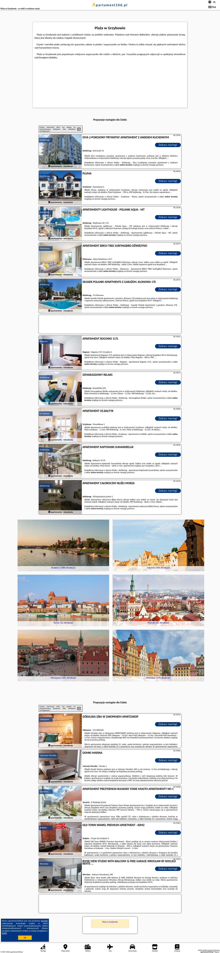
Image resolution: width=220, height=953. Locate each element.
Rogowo (44, 341)
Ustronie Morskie (48, 755)
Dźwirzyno (45, 248)
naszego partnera (156, 165)
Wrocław (44, 863)
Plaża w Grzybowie (110, 922)
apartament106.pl (110, 5)
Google (44, 921)
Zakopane (44, 719)
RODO (4, 933)
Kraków (43, 827)
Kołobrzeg (44, 140)
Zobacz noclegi (168, 144)
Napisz (216, 952)
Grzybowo (45, 176)
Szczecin (44, 791)
